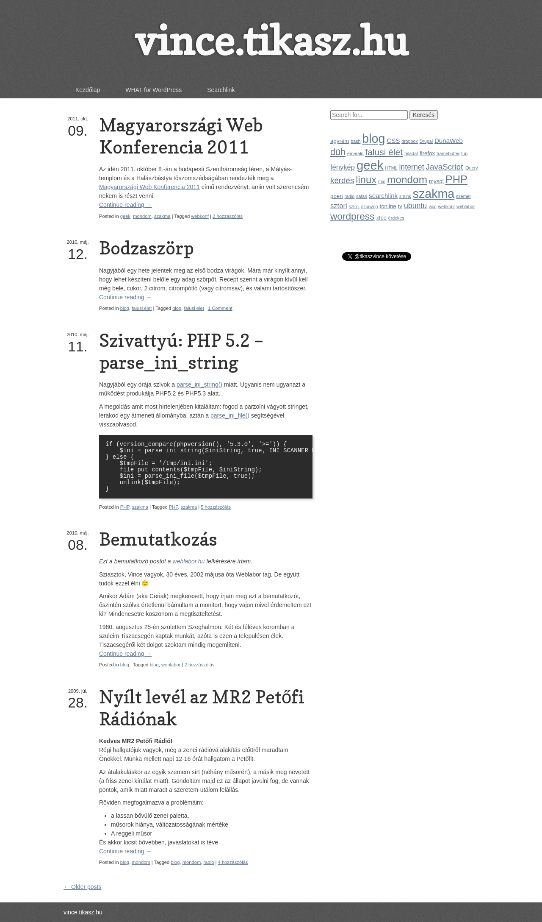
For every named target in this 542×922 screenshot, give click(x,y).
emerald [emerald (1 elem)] (355, 153)
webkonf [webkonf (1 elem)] (446, 206)
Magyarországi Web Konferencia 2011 (181, 136)
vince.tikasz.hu (271, 40)
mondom (142, 216)
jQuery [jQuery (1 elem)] (471, 167)
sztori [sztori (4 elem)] (338, 206)
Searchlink (221, 89)
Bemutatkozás (158, 539)
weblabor (170, 664)
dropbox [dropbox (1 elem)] (409, 141)
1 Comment (220, 308)
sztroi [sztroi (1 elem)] (354, 206)
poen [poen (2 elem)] (336, 196)
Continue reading (125, 204)
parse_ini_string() (199, 384)
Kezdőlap (87, 89)
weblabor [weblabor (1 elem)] (465, 206)
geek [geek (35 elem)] (370, 165)
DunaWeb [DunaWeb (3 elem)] (448, 140)
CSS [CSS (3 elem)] (393, 140)
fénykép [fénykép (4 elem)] (342, 167)
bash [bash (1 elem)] (355, 141)
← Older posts (82, 886)
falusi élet (142, 308)
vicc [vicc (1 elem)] (432, 206)
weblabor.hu (189, 561)
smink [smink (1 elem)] (405, 196)
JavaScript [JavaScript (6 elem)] (444, 166)
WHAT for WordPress (153, 89)
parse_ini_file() (229, 415)
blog (124, 308)
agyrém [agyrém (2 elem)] (339, 141)
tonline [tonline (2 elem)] (387, 206)
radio (209, 862)
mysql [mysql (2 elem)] (436, 181)
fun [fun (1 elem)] (464, 153)
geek (125, 216)
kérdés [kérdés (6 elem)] (342, 180)
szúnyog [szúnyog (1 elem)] (369, 206)
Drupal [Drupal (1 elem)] (426, 141)
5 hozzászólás (216, 507)
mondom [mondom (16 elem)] (407, 179)
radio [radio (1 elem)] (350, 196)
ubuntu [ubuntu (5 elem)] (415, 205)
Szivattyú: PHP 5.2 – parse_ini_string (181, 351)
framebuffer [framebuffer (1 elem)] (448, 153)
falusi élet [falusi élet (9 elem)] (384, 152)
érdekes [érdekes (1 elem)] (396, 217)
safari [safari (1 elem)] (361, 196)
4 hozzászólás (233, 862)
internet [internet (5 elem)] (411, 167)
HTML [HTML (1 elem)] (391, 167)
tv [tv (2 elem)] (400, 206)
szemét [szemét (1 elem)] (463, 196)
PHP (125, 507)
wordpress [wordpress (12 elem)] (352, 216)
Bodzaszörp (146, 248)
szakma (162, 216)
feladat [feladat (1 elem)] (411, 153)
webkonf (200, 216)
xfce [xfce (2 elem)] (381, 217)
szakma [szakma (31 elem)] (433, 194)
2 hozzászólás (228, 216)
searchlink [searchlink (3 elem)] (383, 195)
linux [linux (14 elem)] (366, 179)
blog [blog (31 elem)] (373, 138)
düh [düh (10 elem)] (338, 152)
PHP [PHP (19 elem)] (456, 179)
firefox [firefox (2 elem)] (427, 153)
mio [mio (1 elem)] (381, 181)
